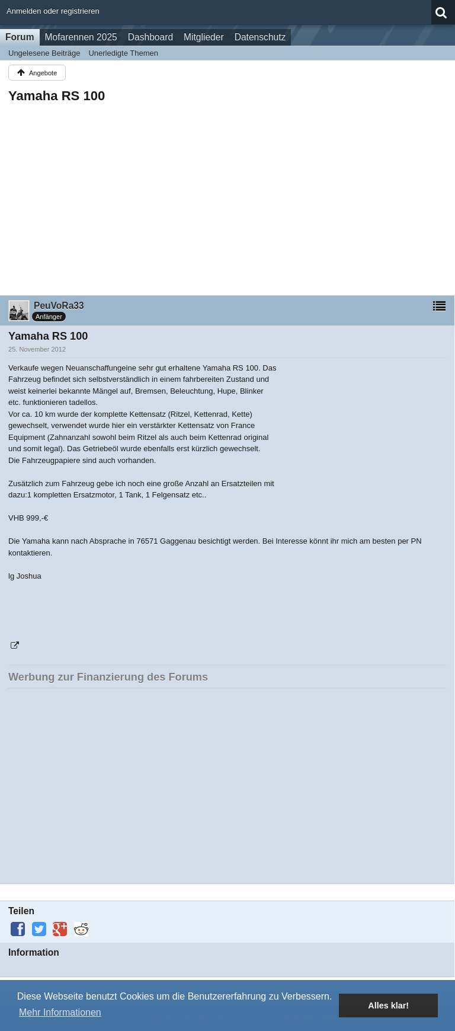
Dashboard (150, 37)
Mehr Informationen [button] (60, 1012)
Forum (19, 37)
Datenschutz (260, 37)
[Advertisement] (227, 196)
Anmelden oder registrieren (53, 11)
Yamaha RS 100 (56, 95)
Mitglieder (204, 37)
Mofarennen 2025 (81, 37)
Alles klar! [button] (388, 1005)
